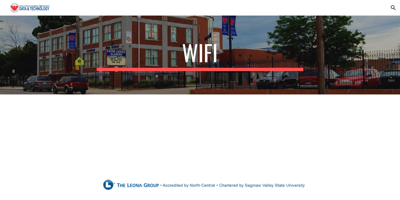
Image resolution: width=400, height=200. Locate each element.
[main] (200, 55)
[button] (393, 7)
